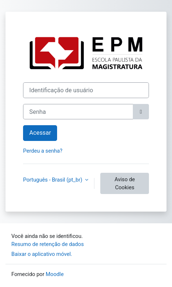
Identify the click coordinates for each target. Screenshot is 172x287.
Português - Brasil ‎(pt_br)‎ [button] (53, 179)
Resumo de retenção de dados (47, 244)
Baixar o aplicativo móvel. (41, 254)
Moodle (55, 274)
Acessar (40, 132)
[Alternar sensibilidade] (141, 112)
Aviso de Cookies (125, 183)
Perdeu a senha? (43, 151)
